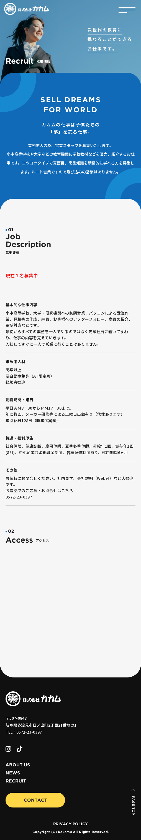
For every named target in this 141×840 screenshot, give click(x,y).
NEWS (13, 773)
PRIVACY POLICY (70, 824)
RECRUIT (16, 781)
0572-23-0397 (19, 497)
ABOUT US (18, 765)
